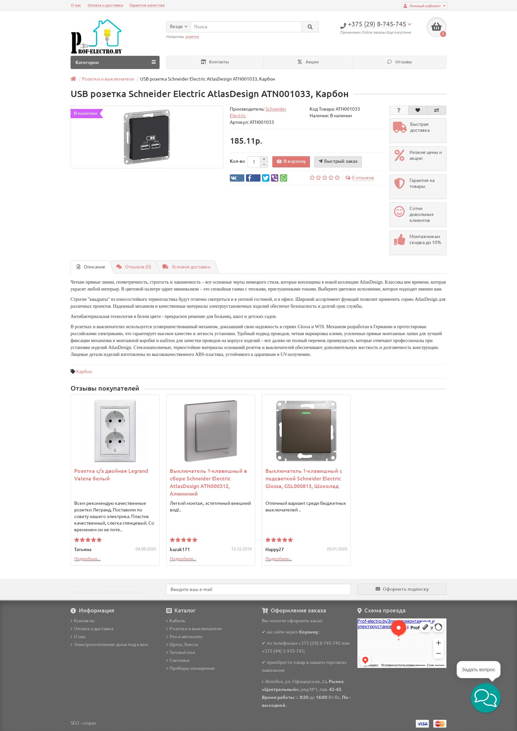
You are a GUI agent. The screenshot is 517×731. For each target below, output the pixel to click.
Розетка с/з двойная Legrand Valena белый (111, 474)
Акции (308, 61)
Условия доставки (186, 266)
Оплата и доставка (105, 5)
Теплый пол (180, 652)
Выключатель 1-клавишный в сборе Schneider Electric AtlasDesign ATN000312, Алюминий (208, 482)
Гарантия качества (147, 5)
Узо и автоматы (184, 636)
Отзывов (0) (133, 266)
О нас (76, 5)
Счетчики (177, 660)
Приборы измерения (190, 668)
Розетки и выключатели (194, 628)
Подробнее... (87, 558)
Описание (91, 266)
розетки (192, 37)
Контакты (215, 61)
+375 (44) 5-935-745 (283, 651)
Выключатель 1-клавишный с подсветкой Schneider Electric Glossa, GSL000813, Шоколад (303, 478)
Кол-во (237, 161)
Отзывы (399, 61)
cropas (89, 723)
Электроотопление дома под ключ (109, 644)
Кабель (175, 620)
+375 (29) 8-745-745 (319, 643)
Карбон (84, 371)
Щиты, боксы (182, 644)
